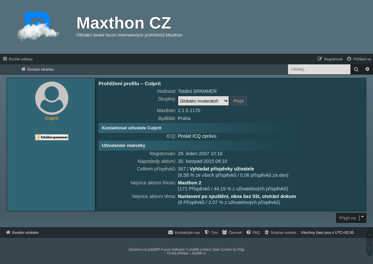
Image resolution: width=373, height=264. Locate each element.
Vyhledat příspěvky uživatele (222, 168)
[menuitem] (358, 59)
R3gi (241, 249)
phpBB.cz (199, 253)
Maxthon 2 (189, 182)
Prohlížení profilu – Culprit (130, 83)
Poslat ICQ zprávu (197, 136)
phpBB (153, 249)
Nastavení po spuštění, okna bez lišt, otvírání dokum (237, 196)
